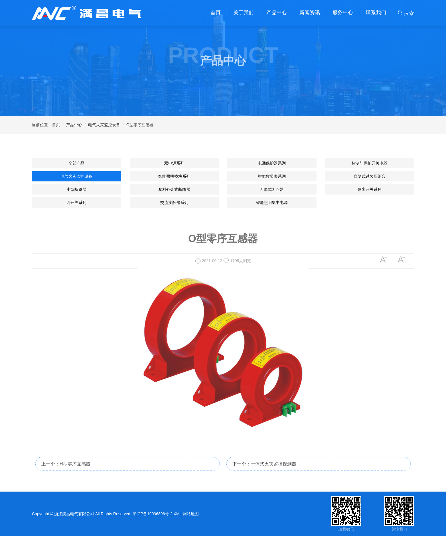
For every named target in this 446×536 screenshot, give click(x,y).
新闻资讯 (309, 12)
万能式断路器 (272, 189)
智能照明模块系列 (174, 176)
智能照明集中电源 (272, 202)
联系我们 (376, 12)
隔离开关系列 (370, 189)
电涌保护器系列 (272, 163)
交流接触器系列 (174, 202)
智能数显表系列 (272, 176)
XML (178, 514)
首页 (215, 12)
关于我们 (243, 12)
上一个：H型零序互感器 (65, 476)
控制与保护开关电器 (370, 163)
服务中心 (343, 12)
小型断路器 (76, 189)
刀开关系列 (76, 202)
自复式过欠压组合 (370, 176)
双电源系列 (174, 163)
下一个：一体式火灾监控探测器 (264, 476)
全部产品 (76, 163)
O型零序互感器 (139, 124)
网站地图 (191, 514)
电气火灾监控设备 (104, 124)
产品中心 (276, 12)
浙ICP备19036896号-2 (153, 514)
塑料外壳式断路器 (174, 189)
